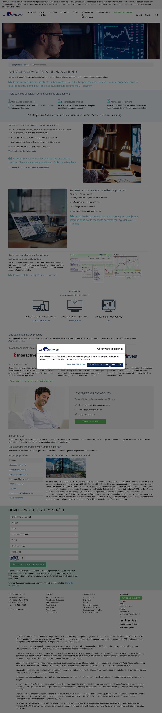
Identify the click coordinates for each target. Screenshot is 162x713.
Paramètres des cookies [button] (76, 364)
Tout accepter (116, 365)
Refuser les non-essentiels (98, 365)
